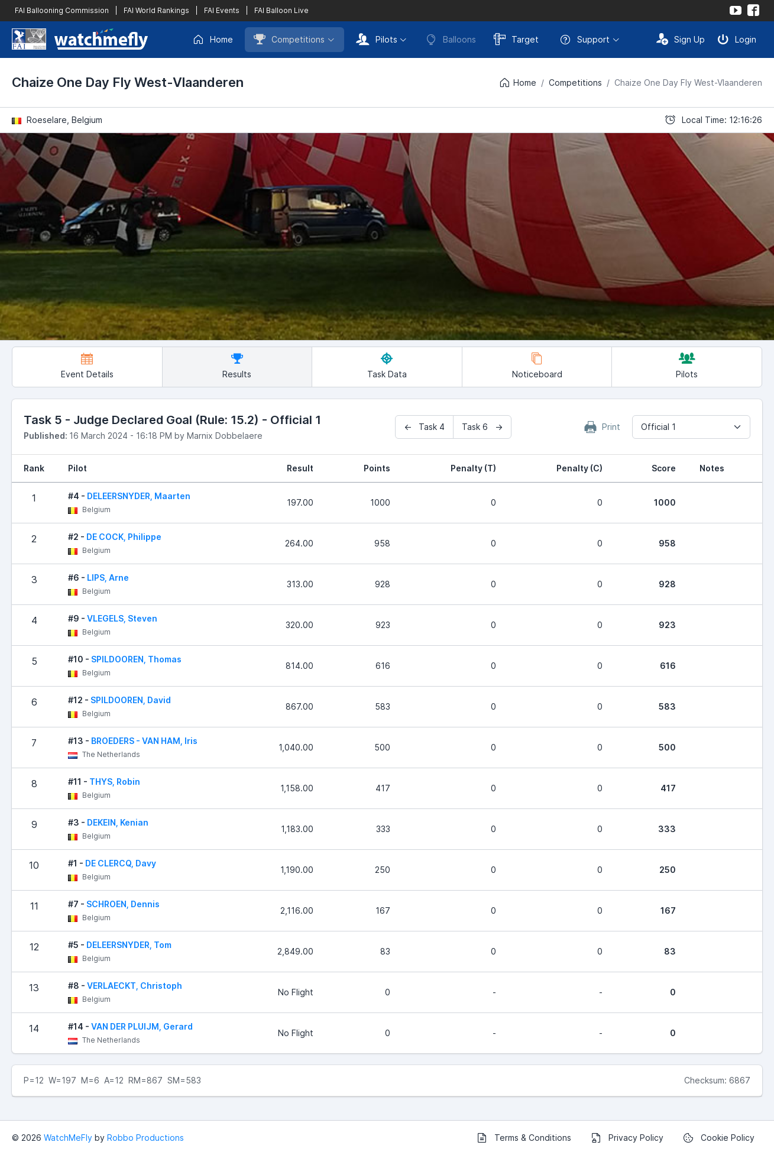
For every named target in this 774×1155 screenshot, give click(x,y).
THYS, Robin (114, 782)
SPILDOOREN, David (130, 700)
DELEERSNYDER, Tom (128, 945)
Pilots (376, 39)
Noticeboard (537, 365)
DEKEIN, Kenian (117, 822)
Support (584, 40)
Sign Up (680, 39)
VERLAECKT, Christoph (134, 986)
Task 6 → (482, 427)
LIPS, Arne (108, 577)
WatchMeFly (68, 1138)
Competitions (289, 39)
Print (602, 427)
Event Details (87, 365)
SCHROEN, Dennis (123, 904)
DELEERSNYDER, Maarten (138, 496)
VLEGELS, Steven (122, 618)
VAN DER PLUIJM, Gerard (142, 1026)
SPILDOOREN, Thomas (136, 659)
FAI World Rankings (156, 10)
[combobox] (691, 427)
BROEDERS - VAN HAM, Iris (144, 741)
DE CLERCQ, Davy (120, 863)
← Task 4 (424, 427)
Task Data (387, 365)
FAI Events (221, 10)
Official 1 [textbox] (658, 427)
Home (212, 40)
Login (736, 39)
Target (516, 39)
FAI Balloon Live (281, 10)
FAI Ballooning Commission (62, 10)
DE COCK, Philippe (123, 537)
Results (236, 365)
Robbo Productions (145, 1138)
